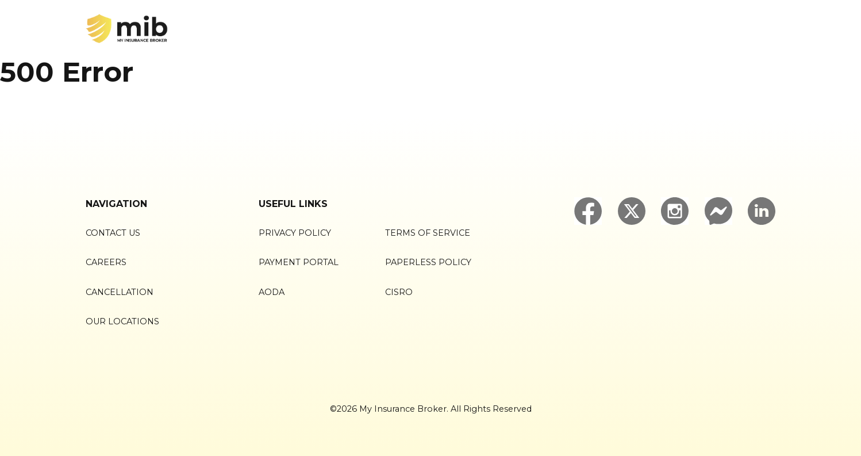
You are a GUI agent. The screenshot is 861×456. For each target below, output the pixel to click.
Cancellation (119, 292)
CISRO (399, 292)
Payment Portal (299, 262)
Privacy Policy (295, 233)
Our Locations (122, 321)
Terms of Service (427, 233)
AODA (272, 292)
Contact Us (113, 233)
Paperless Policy (428, 262)
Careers (106, 262)
